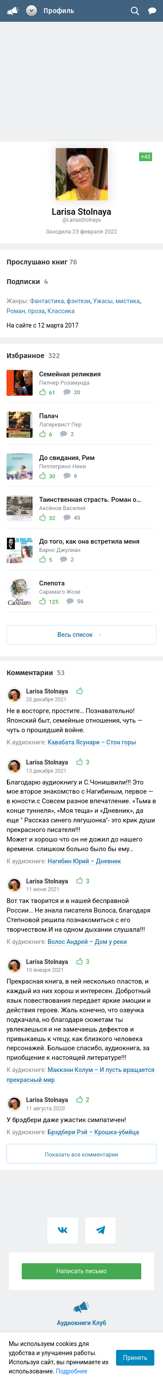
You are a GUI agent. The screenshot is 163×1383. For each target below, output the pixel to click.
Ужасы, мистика (116, 301)
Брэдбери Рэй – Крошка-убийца (93, 1132)
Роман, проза (26, 311)
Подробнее (71, 1371)
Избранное (33, 355)
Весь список (79, 634)
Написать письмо (82, 1271)
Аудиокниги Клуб (81, 1303)
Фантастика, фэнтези (60, 301)
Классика (61, 311)
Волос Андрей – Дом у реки (87, 941)
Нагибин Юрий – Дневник (84, 861)
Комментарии (36, 672)
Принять (135, 1357)
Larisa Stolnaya (48, 691)
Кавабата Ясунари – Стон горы (92, 742)
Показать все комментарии (81, 1154)
